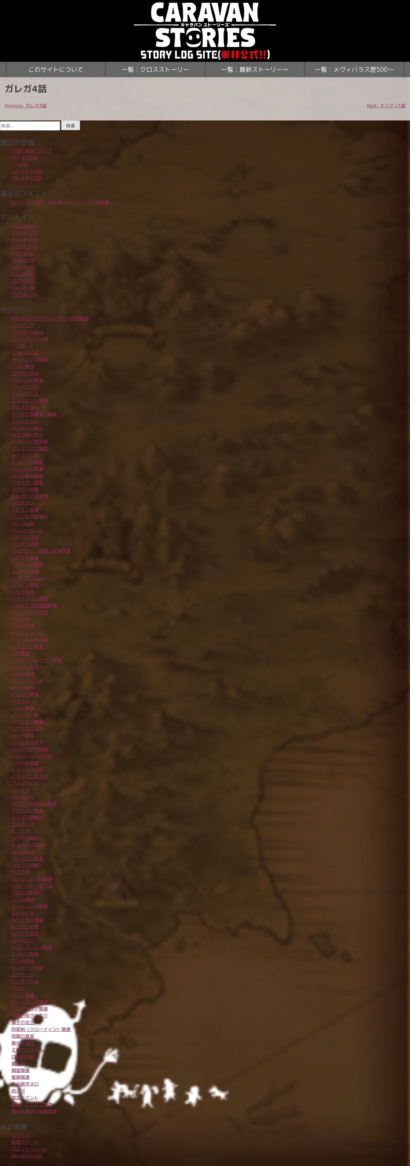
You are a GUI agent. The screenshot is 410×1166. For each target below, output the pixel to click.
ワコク (18, 988)
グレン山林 (22, 523)
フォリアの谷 (25, 783)
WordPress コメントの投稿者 (79, 202)
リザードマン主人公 (31, 886)
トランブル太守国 (29, 640)
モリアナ (20, 831)
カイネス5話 (24, 158)
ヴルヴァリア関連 (29, 1009)
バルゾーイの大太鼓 (31, 756)
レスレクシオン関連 (31, 947)
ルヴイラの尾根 (27, 920)
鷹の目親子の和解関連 (34, 1111)
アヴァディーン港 (29, 339)
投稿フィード (25, 1142)
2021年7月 (23, 267)
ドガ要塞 (20, 653)
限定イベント (25, 1098)
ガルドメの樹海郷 (29, 441)
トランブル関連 (27, 646)
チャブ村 (20, 619)
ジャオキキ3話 (26, 178)
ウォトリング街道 (29, 359)
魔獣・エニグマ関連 (31, 1104)
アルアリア (22, 325)
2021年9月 (23, 253)
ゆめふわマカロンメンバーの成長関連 (50, 318)
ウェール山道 (25, 352)
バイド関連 (22, 735)
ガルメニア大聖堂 (29, 448)
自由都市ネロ (25, 1084)
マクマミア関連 (27, 810)
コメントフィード (29, 1149)
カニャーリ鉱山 (27, 428)
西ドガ (18, 1091)
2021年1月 (23, 288)
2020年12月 (24, 294)
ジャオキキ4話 (26, 171)
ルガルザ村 (22, 913)
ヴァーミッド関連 (29, 1002)
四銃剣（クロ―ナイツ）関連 (41, 1029)
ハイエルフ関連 (27, 722)
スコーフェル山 (27, 578)
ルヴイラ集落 (25, 933)
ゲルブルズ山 (25, 537)
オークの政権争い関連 (34, 414)
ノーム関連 (22, 708)
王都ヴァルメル (27, 1050)
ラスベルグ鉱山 (27, 845)
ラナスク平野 (25, 865)
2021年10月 (24, 247)
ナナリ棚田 (22, 687)
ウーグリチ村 (25, 387)
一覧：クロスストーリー (155, 69)
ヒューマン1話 (26, 202)
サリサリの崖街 (27, 564)
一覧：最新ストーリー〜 (255, 69)
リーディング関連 (29, 906)
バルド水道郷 (25, 763)
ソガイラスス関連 (29, 599)
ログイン (20, 1135)
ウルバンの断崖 (27, 380)
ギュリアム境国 (27, 462)
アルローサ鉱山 (27, 332)
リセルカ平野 (25, 892)
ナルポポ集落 (25, 694)
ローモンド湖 (25, 981)
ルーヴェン (22, 940)
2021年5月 (23, 281)
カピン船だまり (27, 434)
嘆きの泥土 (22, 1022)
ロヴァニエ (22, 974)
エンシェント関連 (29, 400)
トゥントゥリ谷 (27, 633)
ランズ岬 (20, 872)
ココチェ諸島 (25, 544)
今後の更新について (31, 151)
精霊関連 (20, 1070)
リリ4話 (19, 164)
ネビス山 (20, 701)
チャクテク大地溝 (29, 612)
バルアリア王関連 (29, 749)
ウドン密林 (22, 366)
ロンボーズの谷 (27, 968)
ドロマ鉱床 (22, 674)
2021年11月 (24, 240)
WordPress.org (26, 1156)
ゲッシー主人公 (27, 530)
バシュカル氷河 (27, 742)
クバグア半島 (25, 489)
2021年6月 (23, 274)
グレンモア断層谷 (29, 517)
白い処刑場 (22, 1057)
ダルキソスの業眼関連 (34, 605)
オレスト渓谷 (25, 407)
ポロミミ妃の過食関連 (34, 804)
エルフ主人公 (25, 393)
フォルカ (20, 790)
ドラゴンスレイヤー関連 (36, 660)
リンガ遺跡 (22, 899)
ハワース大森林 (27, 728)
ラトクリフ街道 (27, 858)
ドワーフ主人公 (27, 681)
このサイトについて (55, 69)
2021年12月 (24, 233)
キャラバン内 (25, 455)
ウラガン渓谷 (25, 373)
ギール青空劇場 (27, 475)
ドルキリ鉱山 (25, 667)
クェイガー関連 (27, 482)
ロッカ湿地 (22, 961)
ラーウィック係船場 (31, 879)
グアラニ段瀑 (25, 510)
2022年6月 (23, 226)
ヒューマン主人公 (29, 776)
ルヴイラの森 (25, 927)
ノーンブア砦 (25, 715)
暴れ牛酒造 (22, 1043)
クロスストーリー (29, 503)
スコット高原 (25, 571)
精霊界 (18, 1063)
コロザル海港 (25, 558)
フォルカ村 (22, 797)
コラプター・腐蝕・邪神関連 (41, 551)
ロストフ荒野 (25, 954)
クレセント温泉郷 (29, 496)
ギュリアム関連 (27, 469)
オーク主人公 (25, 421)
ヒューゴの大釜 (27, 769)
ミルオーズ (22, 824)
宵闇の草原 (22, 1036)
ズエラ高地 (22, 592)
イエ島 (18, 346)
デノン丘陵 (22, 626)
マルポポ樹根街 (27, 817)
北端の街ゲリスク (29, 1015)
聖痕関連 (20, 1077)
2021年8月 (23, 260)
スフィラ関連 (25, 585)
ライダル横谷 (25, 838)
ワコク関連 (22, 995)
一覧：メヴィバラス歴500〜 (354, 69)
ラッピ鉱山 (22, 851)
